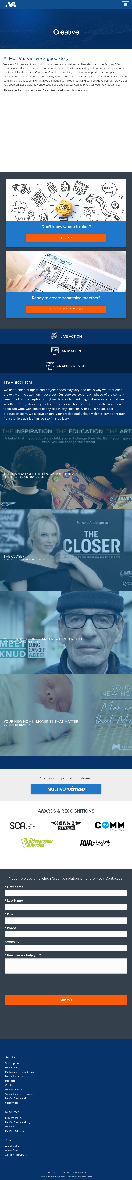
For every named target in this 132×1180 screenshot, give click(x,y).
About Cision (12, 1150)
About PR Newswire (16, 1155)
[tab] (66, 336)
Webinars (10, 1127)
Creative (9, 1085)
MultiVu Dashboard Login (18, 1122)
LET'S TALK (66, 238)
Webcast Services (14, 1089)
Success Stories (14, 1118)
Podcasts (10, 1081)
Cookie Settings (79, 1172)
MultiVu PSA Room (15, 1131)
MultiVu (66, 789)
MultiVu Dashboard (15, 1098)
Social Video (12, 1103)
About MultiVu (12, 1146)
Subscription (12, 1063)
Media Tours (11, 1068)
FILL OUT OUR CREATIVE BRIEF (66, 309)
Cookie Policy (65, 1172)
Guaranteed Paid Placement (20, 1094)
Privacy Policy (51, 1172)
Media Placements (15, 1076)
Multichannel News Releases (20, 1072)
